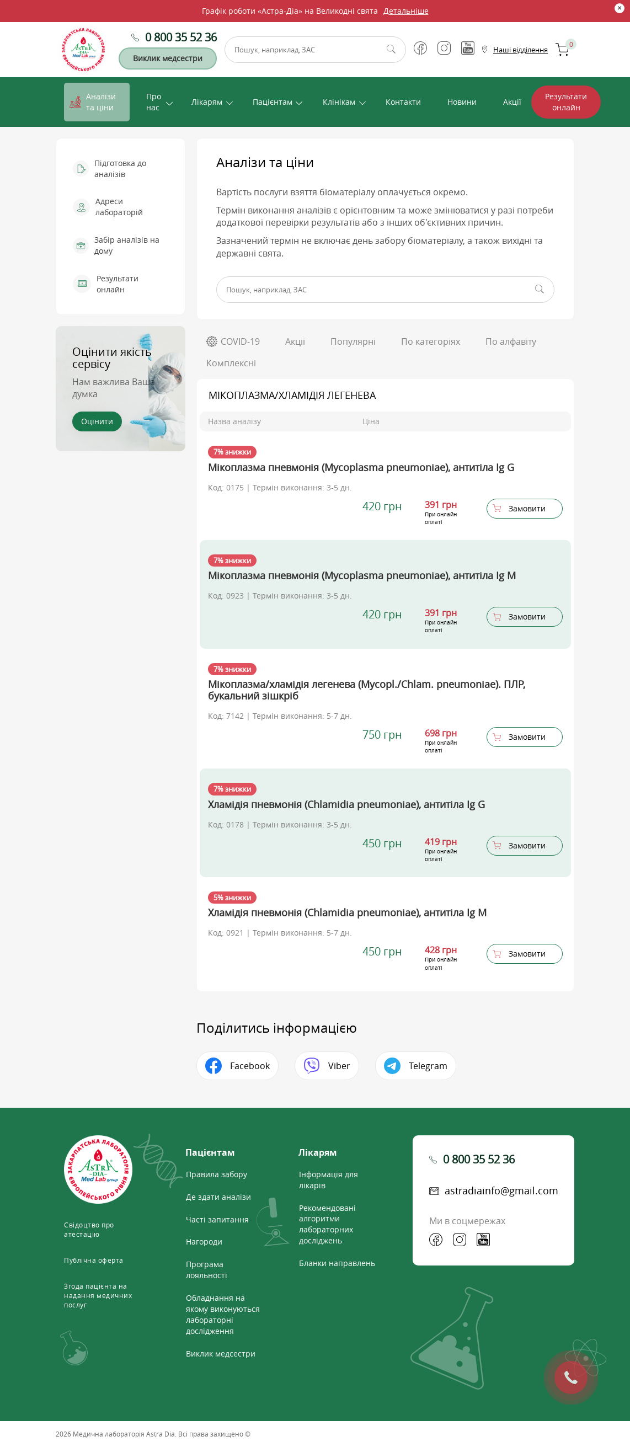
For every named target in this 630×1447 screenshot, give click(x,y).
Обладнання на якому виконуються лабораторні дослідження (223, 1314)
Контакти (403, 102)
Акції (512, 102)
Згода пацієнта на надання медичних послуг (98, 1295)
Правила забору (216, 1174)
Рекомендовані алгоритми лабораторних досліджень (327, 1224)
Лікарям (206, 102)
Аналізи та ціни (101, 102)
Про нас (153, 102)
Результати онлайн (566, 102)
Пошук (391, 49)
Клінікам (339, 102)
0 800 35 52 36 (181, 37)
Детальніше (406, 11)
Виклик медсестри (167, 58)
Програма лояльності (206, 1269)
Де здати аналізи (218, 1197)
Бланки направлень (337, 1263)
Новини (462, 102)
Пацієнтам (272, 102)
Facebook (250, 1066)
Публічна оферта (94, 1260)
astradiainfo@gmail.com (501, 1190)
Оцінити (97, 421)
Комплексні (231, 363)
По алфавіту (510, 341)
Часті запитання (217, 1219)
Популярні (353, 341)
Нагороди (204, 1241)
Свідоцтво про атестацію (89, 1229)
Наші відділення (520, 50)
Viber (339, 1066)
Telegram (428, 1066)
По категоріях (430, 341)
